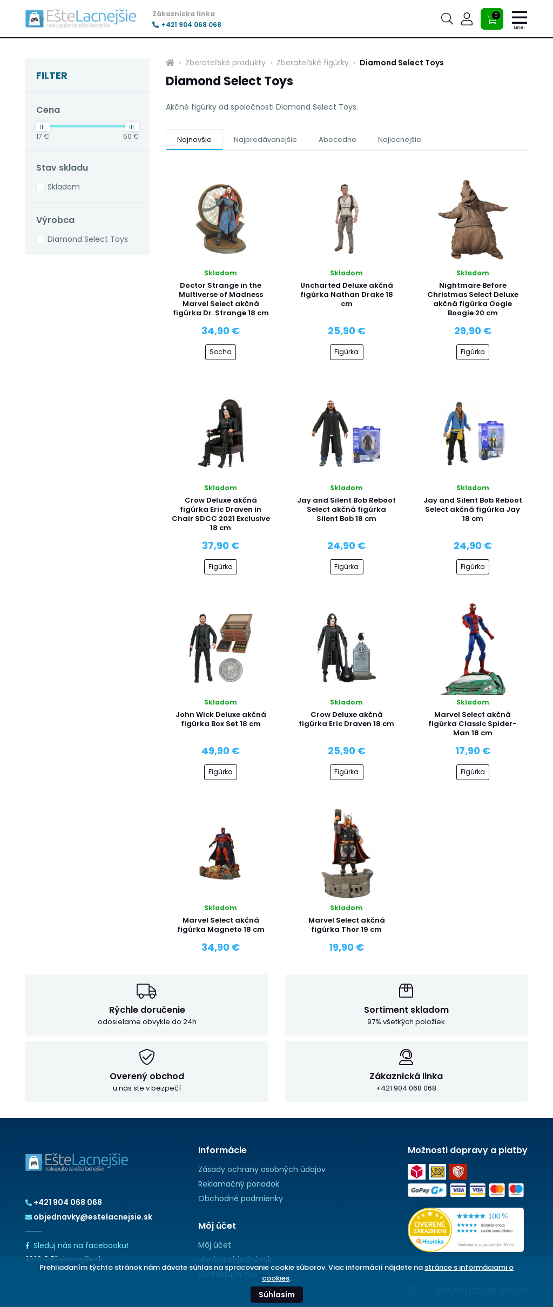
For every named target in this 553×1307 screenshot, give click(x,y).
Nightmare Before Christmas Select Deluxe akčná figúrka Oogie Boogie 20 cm (472, 299)
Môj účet (214, 1245)
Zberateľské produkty (225, 62)
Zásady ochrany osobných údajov (262, 1169)
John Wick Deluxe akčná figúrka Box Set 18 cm (221, 719)
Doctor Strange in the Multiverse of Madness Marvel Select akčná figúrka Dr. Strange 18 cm (221, 299)
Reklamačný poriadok (238, 1184)
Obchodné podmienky (240, 1198)
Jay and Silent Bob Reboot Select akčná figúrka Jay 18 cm (472, 509)
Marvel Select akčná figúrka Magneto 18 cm (221, 924)
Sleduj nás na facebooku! (77, 1245)
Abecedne (337, 139)
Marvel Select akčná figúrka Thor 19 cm (346, 924)
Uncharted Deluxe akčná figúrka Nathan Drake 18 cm (346, 294)
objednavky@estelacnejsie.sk (88, 1216)
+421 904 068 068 (186, 25)
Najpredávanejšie (265, 139)
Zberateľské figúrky (312, 62)
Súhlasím (277, 1294)
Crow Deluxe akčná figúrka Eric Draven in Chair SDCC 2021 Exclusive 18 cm (221, 514)
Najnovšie (194, 139)
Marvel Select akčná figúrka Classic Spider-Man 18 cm (472, 723)
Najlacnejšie (399, 139)
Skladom (64, 186)
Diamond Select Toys (88, 239)
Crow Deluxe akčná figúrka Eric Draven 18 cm (346, 719)
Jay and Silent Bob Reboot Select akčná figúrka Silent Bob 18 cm (346, 509)
